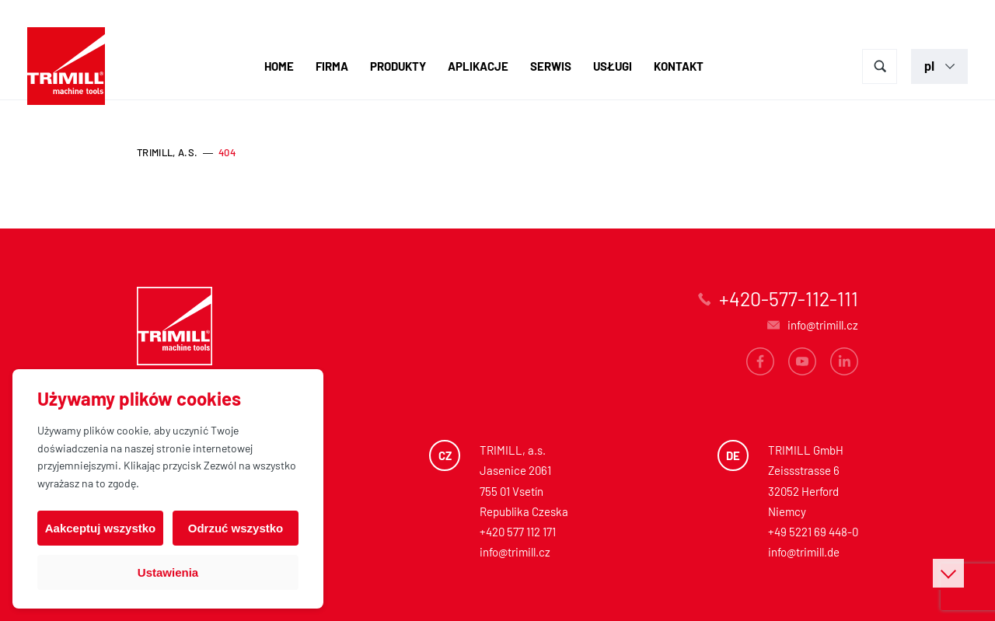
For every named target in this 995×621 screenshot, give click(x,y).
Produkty (398, 66)
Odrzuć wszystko (236, 528)
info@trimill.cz (515, 552)
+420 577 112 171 (518, 532)
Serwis (550, 66)
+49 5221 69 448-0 (813, 532)
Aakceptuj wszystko (100, 528)
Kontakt (678, 66)
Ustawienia (168, 572)
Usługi (612, 66)
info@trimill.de (804, 552)
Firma (332, 66)
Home (279, 66)
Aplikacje (478, 66)
